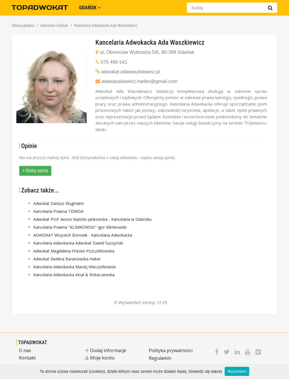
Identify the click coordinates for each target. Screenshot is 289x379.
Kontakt (27, 358)
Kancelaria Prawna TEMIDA (58, 211)
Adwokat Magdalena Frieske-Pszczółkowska (73, 251)
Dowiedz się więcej (205, 371)
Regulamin (160, 358)
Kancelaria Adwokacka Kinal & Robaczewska (74, 274)
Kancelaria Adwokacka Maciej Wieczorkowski (74, 266)
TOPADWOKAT (32, 342)
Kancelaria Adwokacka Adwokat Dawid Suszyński (78, 243)
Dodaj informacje (105, 350)
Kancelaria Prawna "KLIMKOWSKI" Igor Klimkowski (79, 227)
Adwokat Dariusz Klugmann (58, 203)
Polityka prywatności (170, 350)
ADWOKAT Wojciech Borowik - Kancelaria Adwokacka (82, 235)
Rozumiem (236, 371)
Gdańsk (90, 7)
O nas (25, 350)
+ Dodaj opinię (35, 170)
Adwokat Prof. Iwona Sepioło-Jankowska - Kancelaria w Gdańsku (92, 219)
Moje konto (100, 358)
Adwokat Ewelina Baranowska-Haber (67, 259)
